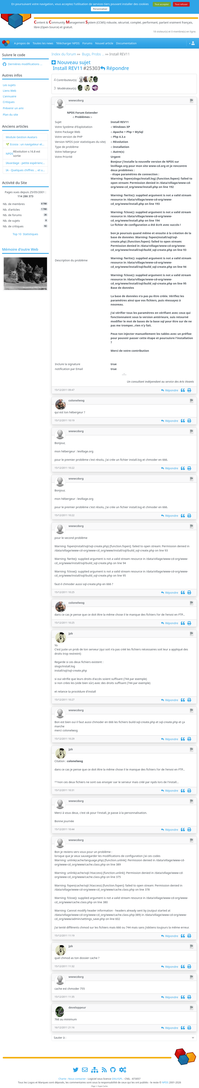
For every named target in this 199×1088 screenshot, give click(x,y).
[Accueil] (6, 43)
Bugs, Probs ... (93, 54)
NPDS (9, 153)
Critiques (8, 102)
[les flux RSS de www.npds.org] (105, 1070)
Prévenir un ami (13, 108)
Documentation (126, 43)
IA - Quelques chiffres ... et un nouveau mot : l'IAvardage (25, 170)
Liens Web (9, 90)
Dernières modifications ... (22, 64)
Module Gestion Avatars (21, 137)
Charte (62, 1078)
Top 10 (17, 234)
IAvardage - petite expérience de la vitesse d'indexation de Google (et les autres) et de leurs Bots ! (25, 163)
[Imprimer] (189, 390)
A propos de (22, 43)
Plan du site (10, 114)
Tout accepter (162, 4)
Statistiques (30, 234)
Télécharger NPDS (67, 43)
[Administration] (122, 1070)
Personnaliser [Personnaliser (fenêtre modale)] (100, 8)
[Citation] (183, 390)
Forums (87, 43)
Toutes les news (43, 43)
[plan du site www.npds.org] (96, 1070)
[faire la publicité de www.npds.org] (86, 1070)
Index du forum (63, 54)
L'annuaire (9, 96)
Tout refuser (181, 4)
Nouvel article (104, 43)
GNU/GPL (117, 1078)
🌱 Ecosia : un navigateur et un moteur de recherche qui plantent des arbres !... (25, 144)
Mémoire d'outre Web (20, 249)
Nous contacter (77, 1078)
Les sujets (9, 85)
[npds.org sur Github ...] (114, 1070)
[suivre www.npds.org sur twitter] (77, 1070)
